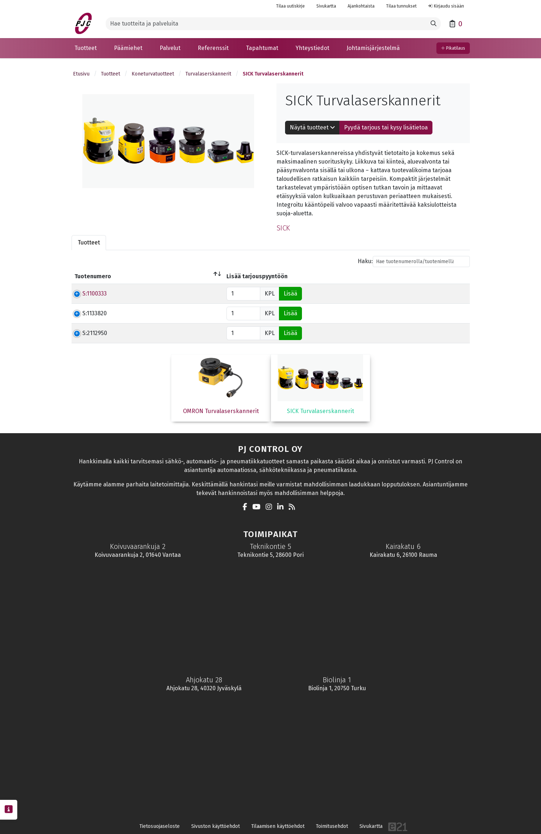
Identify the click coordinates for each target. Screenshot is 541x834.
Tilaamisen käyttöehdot (277, 826)
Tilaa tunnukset (401, 6)
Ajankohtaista (361, 6)
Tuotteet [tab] (89, 242)
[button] (86, 48)
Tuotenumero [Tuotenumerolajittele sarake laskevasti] (92, 276)
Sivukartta (326, 6)
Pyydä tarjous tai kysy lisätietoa (386, 127)
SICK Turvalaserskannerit (273, 74)
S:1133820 (86, 313)
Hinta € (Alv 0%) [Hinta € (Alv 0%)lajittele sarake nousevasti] (318, 276)
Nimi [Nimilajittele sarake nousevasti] (131, 276)
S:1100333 (86, 293)
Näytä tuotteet (312, 127)
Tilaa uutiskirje (290, 6)
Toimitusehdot (332, 826)
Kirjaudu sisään (446, 6)
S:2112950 (86, 333)
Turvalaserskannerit (208, 74)
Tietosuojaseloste (159, 826)
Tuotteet (110, 74)
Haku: (414, 261)
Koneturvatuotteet (153, 74)
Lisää (455, 293)
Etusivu (81, 74)
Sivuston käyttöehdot (215, 826)
